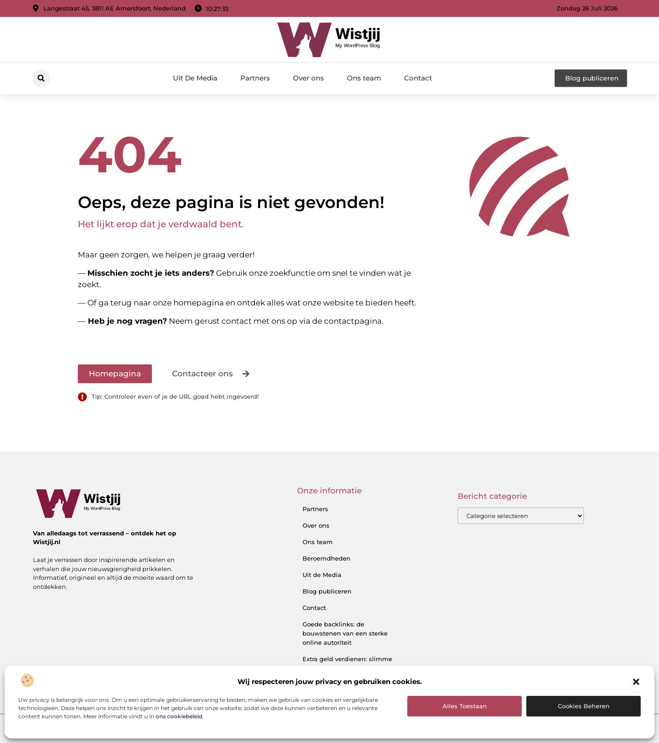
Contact (418, 78)
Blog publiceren (326, 591)
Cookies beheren (584, 706)
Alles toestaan (465, 706)
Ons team (364, 78)
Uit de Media (321, 574)
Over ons (308, 78)
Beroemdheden (326, 558)
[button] (636, 681)
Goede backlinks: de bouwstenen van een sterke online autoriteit (345, 633)
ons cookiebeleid (179, 716)
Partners (255, 78)
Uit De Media (195, 78)
